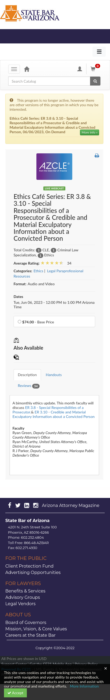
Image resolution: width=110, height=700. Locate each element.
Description (27, 374)
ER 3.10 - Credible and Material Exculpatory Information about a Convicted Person (53, 414)
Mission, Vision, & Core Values (36, 628)
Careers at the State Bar (30, 635)
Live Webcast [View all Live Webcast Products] (54, 188)
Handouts (54, 374)
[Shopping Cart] (96, 68)
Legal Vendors (20, 603)
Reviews (29, 385)
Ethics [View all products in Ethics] (38, 271)
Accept (15, 692)
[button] (97, 155)
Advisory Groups (22, 597)
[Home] (26, 68)
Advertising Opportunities (33, 572)
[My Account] (79, 68)
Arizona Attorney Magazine (70, 505)
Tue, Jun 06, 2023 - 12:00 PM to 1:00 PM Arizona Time (54, 304)
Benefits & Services (25, 591)
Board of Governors (25, 622)
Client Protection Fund (29, 566)
